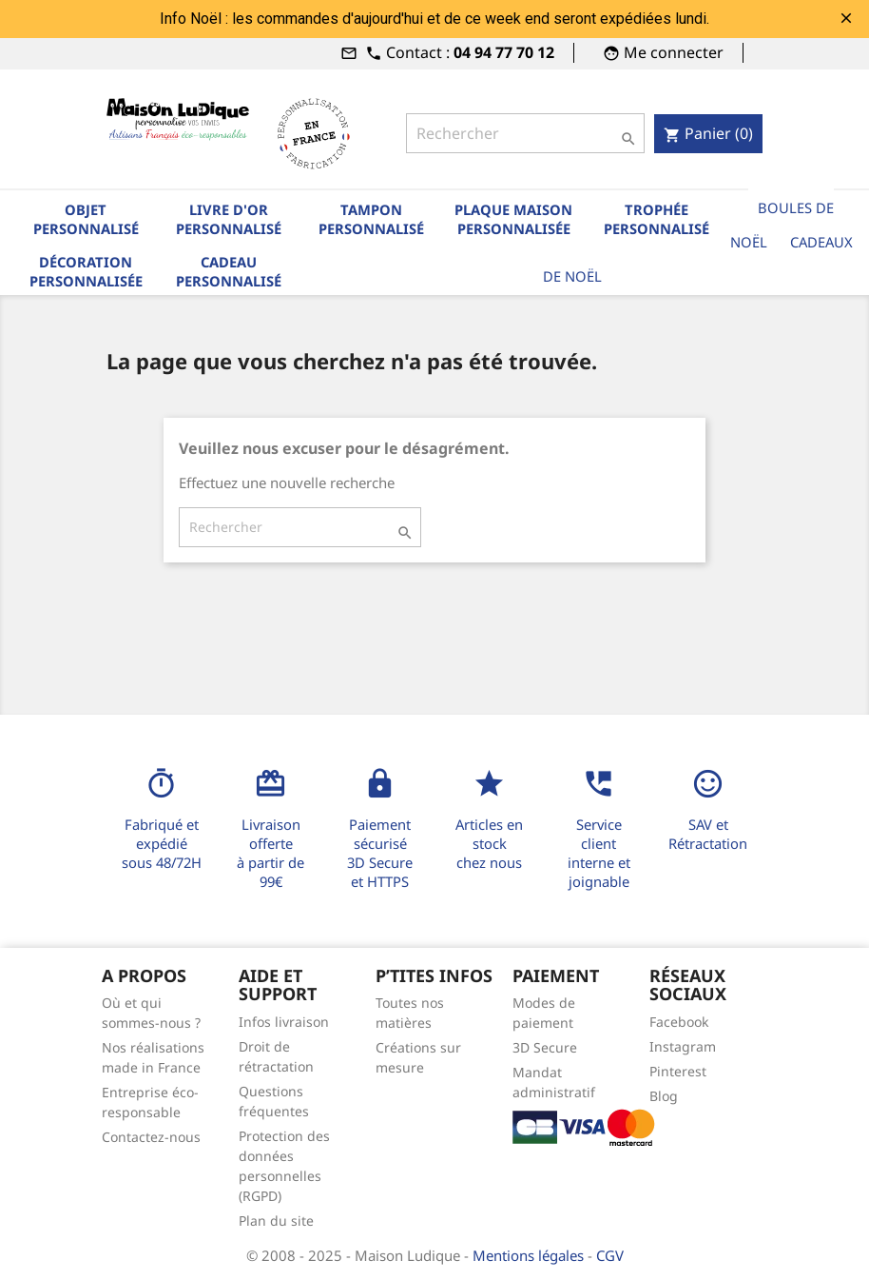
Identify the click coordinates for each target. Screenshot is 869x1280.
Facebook (678, 1022)
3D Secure (544, 1047)
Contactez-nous (151, 1137)
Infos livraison (284, 1022)
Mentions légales (530, 1255)
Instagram (682, 1046)
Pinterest (677, 1071)
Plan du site (276, 1220)
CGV (610, 1255)
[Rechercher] (525, 133)
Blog (663, 1096)
